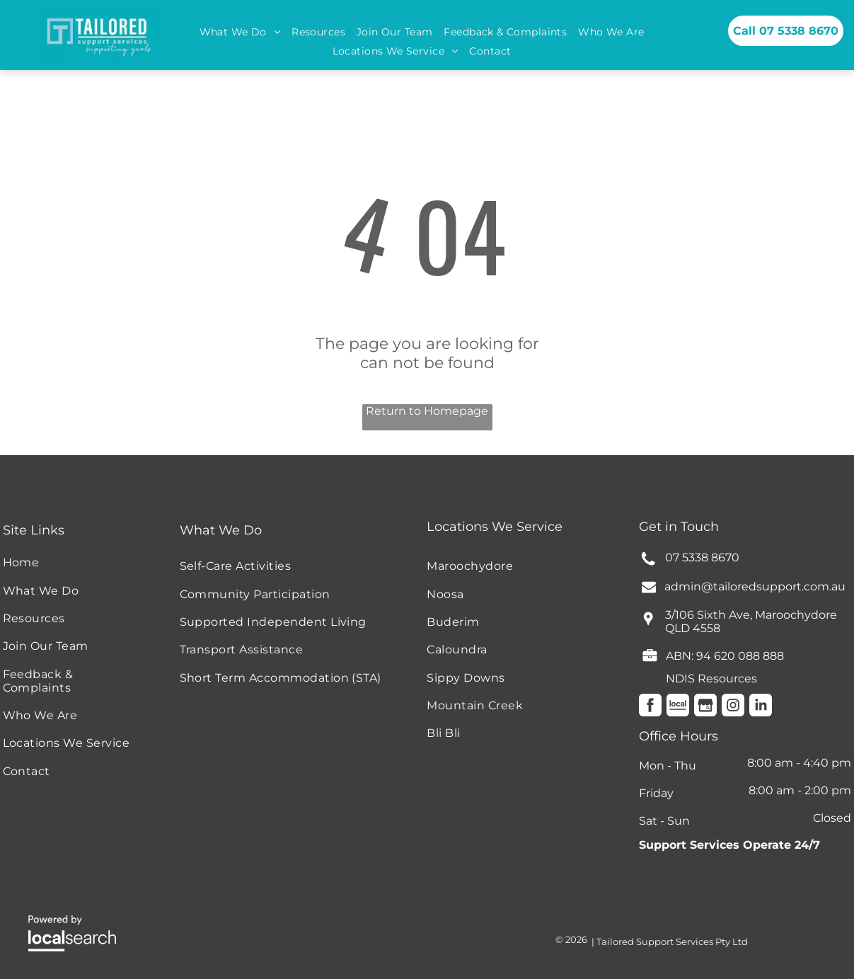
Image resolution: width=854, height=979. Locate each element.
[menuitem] (240, 32)
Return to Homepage (427, 411)
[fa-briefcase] (650, 659)
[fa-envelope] (649, 590)
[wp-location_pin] (648, 625)
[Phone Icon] (648, 564)
